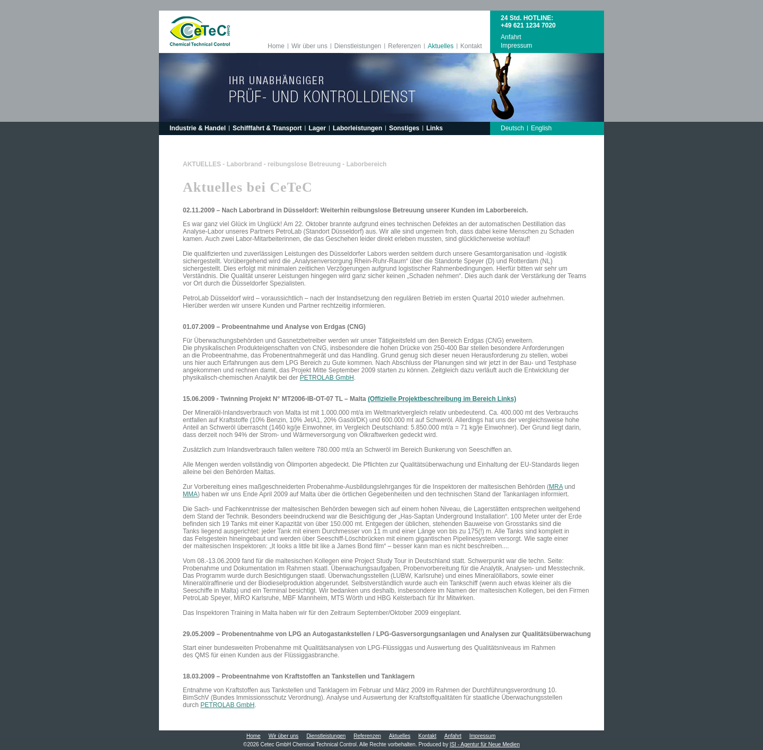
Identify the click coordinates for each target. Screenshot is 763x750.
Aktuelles (441, 46)
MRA (556, 486)
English (541, 128)
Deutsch (512, 128)
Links (434, 128)
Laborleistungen (357, 128)
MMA (190, 494)
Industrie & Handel (198, 128)
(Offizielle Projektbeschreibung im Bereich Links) (442, 399)
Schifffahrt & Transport (267, 128)
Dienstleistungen (358, 46)
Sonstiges (404, 128)
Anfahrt (511, 37)
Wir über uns (309, 46)
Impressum (516, 45)
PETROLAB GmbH (327, 377)
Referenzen (404, 46)
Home (276, 46)
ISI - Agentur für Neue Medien (485, 744)
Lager (317, 128)
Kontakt (471, 46)
